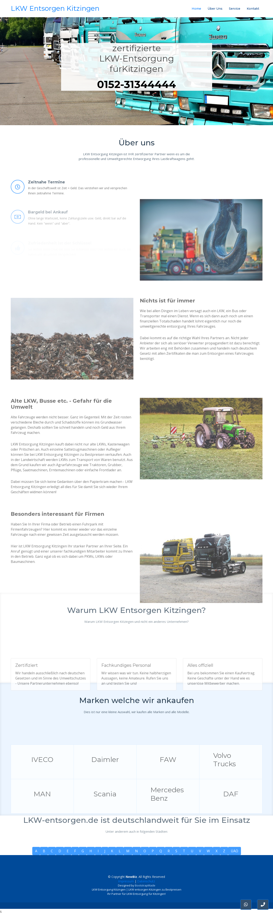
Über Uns (215, 9)
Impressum (126, 881)
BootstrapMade (145, 885)
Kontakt (253, 9)
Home (196, 9)
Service (234, 9)
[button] (263, 904)
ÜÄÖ (234, 851)
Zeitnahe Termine (46, 192)
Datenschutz (146, 881)
